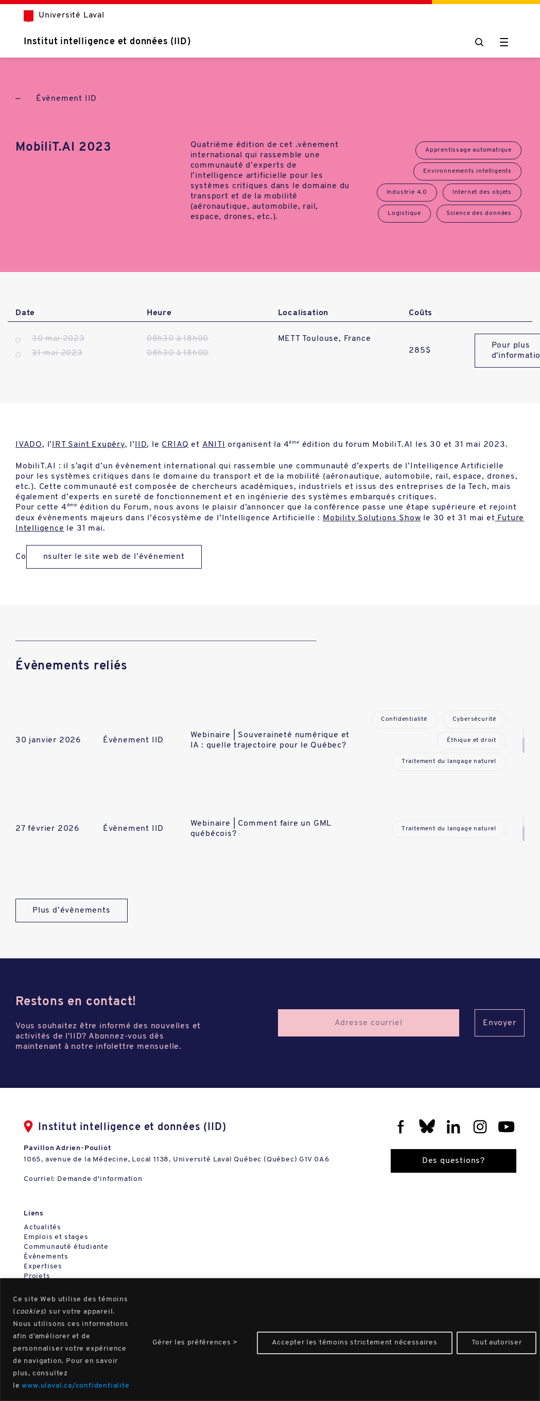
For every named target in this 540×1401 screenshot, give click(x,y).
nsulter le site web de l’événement (114, 557)
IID (141, 445)
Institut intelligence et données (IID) (107, 42)
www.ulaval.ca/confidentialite (75, 1386)
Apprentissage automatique (468, 150)
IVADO (28, 445)
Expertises (43, 1266)
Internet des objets (482, 192)
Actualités (42, 1227)
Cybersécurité (474, 719)
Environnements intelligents (467, 171)
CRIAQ (175, 445)
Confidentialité (404, 719)
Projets (37, 1276)
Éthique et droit (471, 740)
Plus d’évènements (71, 910)
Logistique (404, 213)
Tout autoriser (497, 1343)
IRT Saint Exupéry (88, 445)
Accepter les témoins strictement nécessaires (355, 1343)
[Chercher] (479, 42)
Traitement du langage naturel (449, 761)
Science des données (479, 213)
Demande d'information (100, 1179)
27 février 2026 (47, 829)
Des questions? (453, 1161)
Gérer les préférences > (195, 1343)
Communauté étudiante (66, 1247)
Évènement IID (66, 99)
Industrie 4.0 (407, 192)
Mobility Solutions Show (372, 518)
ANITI (213, 445)
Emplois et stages (56, 1237)
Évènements (46, 1257)
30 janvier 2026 (48, 740)
